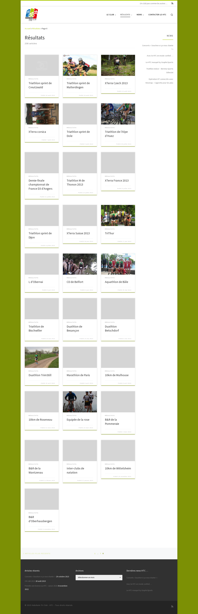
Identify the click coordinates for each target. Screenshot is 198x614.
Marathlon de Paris (78, 375)
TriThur (109, 233)
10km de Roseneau (40, 419)
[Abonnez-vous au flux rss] (172, 3)
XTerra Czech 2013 (116, 83)
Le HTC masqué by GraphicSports (159, 62)
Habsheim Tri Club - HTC (42, 605)
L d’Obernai (36, 282)
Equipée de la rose (78, 419)
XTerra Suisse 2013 (78, 233)
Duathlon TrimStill (40, 375)
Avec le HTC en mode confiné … (160, 55)
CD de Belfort (75, 282)
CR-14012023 (30, 581)
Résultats (36, 28)
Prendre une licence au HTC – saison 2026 (41, 586)
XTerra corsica (37, 132)
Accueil (28, 28)
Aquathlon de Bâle (116, 282)
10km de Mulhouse (117, 375)
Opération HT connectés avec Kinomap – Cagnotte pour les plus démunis (159, 81)
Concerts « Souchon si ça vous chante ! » (157, 47)
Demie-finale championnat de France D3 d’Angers (40, 185)
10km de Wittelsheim (118, 468)
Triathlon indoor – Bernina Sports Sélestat (159, 70)
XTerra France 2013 (117, 180)
